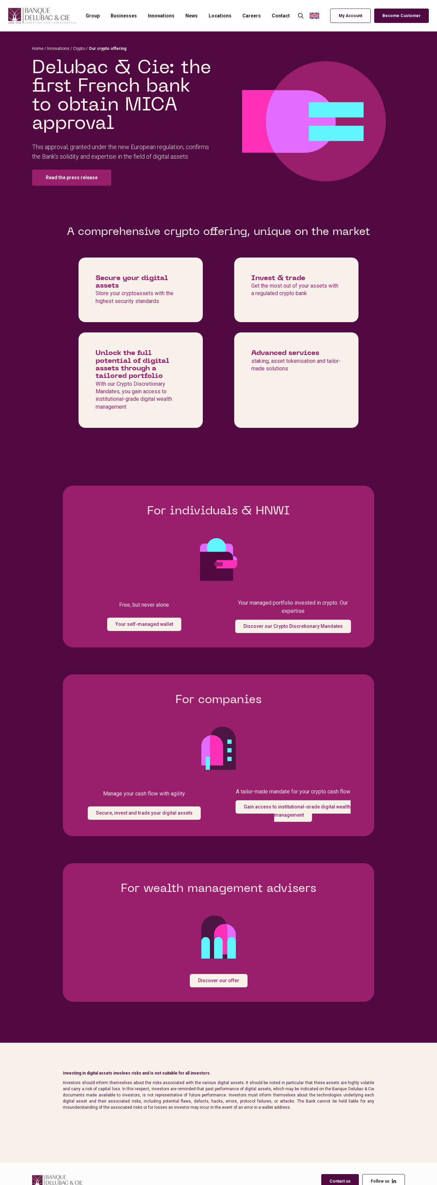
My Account (350, 15)
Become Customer (401, 15)
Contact (281, 15)
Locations (220, 15)
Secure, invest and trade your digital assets (144, 813)
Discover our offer (218, 980)
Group (93, 15)
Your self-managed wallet (144, 624)
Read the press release (72, 177)
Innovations (161, 15)
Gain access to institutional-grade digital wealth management (297, 811)
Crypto (79, 48)
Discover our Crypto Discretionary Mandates (293, 626)
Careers (251, 15)
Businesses (124, 15)
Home (37, 48)
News (191, 15)
